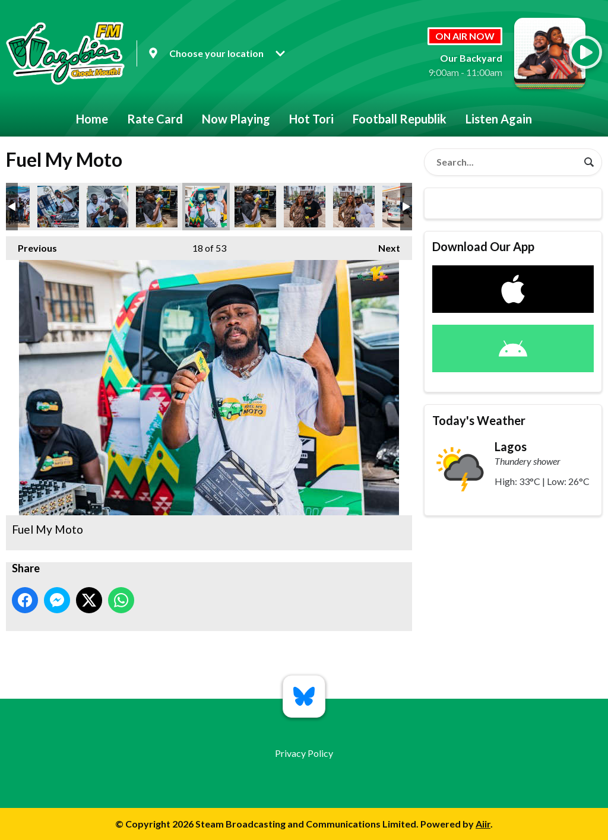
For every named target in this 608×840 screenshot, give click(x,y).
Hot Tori (311, 119)
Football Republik (399, 119)
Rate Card (155, 119)
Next (383, 244)
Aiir (483, 823)
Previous (31, 244)
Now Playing (236, 119)
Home (92, 119)
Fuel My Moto (58, 206)
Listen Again (499, 119)
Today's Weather (478, 420)
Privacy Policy (304, 753)
